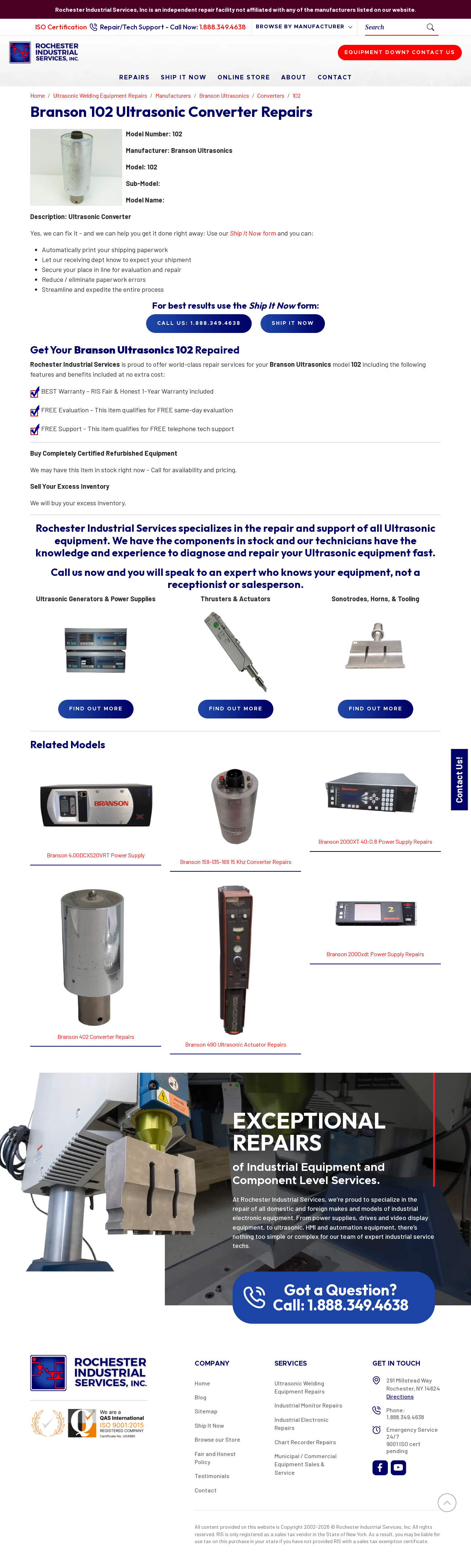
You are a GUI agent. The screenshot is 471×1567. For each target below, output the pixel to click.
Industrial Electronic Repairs (302, 1423)
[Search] (394, 27)
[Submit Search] (430, 26)
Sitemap (206, 1411)
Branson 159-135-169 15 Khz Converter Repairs (235, 861)
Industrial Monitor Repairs (308, 1405)
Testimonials (212, 1475)
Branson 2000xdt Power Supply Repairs (375, 953)
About (294, 77)
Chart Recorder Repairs (305, 1441)
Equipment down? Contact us (399, 52)
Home (202, 1383)
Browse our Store (217, 1439)
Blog (200, 1397)
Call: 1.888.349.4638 (340, 1305)
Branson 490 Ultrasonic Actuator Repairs (235, 1044)
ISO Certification (61, 27)
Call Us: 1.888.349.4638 (199, 323)
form (253, 233)
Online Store (243, 77)
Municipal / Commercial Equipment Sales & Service (306, 1464)
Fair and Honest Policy (215, 1457)
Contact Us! (459, 779)
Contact (335, 77)
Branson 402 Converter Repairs (95, 1036)
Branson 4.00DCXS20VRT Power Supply (96, 854)
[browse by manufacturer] (304, 27)
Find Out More (96, 708)
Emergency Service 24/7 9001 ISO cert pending (412, 1440)
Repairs (134, 77)
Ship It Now (183, 77)
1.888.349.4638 (222, 27)
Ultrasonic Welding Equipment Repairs (300, 1387)
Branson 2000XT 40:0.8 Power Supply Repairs (375, 841)
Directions (400, 1396)
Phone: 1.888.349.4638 (405, 1413)
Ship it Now (293, 323)
